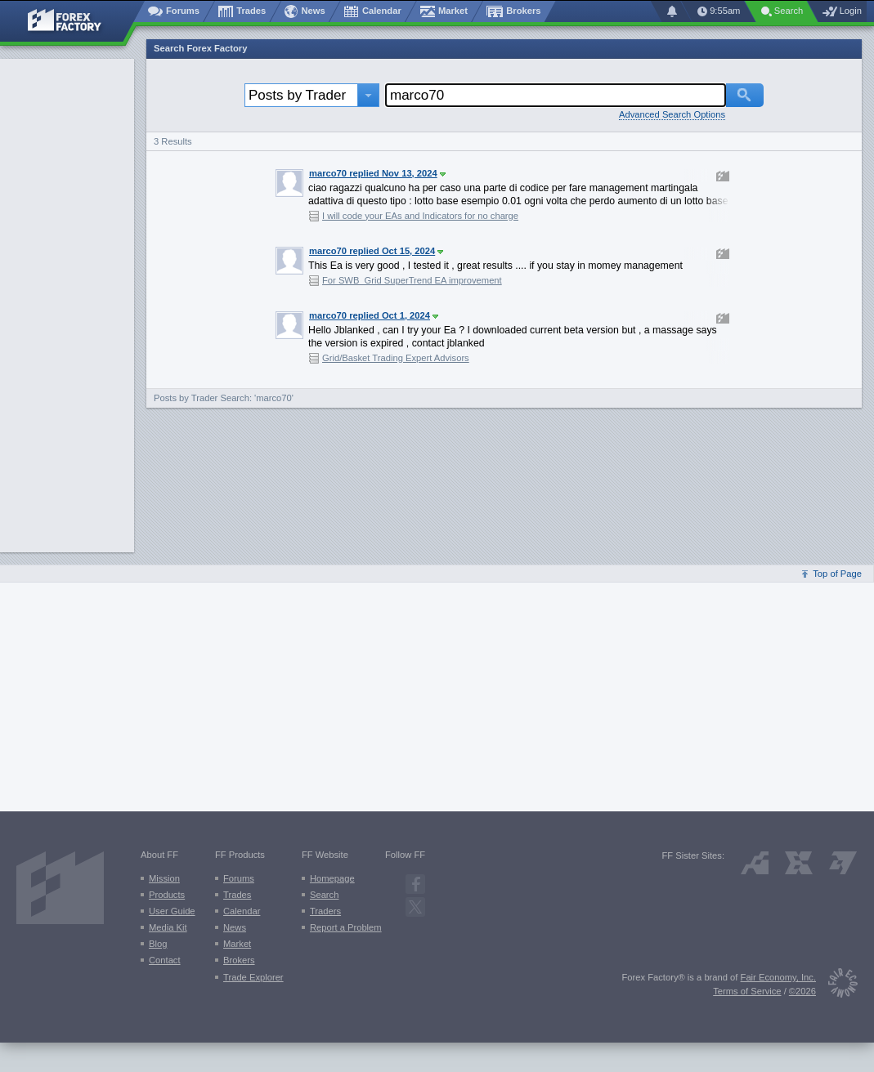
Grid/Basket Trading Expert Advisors (395, 358)
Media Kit (168, 927)
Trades (237, 895)
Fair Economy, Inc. (778, 977)
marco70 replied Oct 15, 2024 (376, 251)
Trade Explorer (253, 977)
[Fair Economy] (837, 986)
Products (167, 895)
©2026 (802, 991)
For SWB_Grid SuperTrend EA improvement (412, 280)
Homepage (332, 878)
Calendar (241, 911)
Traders (325, 911)
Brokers (239, 960)
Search (324, 895)
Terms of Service (747, 991)
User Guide (172, 911)
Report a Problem (346, 927)
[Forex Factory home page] (72, 21)
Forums (238, 878)
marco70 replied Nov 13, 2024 (377, 173)
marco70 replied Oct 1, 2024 (373, 315)
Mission (164, 878)
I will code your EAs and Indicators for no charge (420, 216)
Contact (165, 960)
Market (237, 944)
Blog (158, 944)
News (234, 927)
